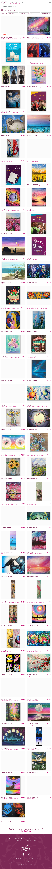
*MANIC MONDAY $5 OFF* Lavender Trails (36, 479)
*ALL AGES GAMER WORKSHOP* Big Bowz (10, 308)
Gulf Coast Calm (4, 283)
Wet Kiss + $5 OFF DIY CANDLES (34, 651)
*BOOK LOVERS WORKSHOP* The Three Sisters (11, 87)
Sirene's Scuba (30, 332)
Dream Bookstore (31, 357)
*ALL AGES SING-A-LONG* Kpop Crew (9, 774)
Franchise (31, 841)
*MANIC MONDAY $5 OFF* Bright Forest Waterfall (11, 725)
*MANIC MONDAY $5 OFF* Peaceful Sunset (36, 577)
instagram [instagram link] (29, 854)
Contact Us (34, 858)
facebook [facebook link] (23, 854)
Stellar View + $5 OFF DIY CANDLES (34, 553)
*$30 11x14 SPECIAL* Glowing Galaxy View (10, 210)
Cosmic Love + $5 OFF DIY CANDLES (9, 406)
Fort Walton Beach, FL (7, 6)
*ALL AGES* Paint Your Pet (32, 700)
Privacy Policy (18, 858)
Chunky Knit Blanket (31, 798)
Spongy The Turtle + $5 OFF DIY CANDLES (36, 455)
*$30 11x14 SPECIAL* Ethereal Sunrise (9, 504)
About (18, 841)
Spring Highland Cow (31, 504)
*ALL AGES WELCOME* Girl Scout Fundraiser (10, 577)
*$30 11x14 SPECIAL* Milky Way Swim (34, 381)
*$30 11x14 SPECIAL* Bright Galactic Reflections (37, 626)
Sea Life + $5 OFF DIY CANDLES (8, 161)
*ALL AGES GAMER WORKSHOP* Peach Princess (11, 332)
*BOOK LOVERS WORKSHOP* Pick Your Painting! (11, 529)
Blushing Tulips (4, 234)
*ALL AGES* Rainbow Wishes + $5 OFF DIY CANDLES (12, 455)
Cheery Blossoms (30, 676)
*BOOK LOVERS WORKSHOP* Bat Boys (35, 63)
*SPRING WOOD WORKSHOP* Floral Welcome (11, 626)
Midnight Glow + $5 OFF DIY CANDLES (9, 112)
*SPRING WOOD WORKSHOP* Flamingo (35, 602)
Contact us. (26, 831)
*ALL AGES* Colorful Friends (7, 676)
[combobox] (13, 13)
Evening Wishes (30, 774)
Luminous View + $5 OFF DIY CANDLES (9, 798)
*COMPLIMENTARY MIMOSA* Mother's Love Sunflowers (13, 479)
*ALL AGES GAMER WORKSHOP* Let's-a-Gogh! (37, 308)
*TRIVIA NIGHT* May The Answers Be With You (11, 259)
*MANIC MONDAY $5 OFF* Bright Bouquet (10, 357)
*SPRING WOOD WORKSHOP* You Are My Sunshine (12, 602)
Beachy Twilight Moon (31, 725)
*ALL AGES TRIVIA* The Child (33, 529)
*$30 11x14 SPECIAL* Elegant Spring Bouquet (36, 87)
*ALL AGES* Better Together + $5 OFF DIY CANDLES (38, 406)
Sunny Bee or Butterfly (6, 651)
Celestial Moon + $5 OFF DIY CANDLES (9, 700)
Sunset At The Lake (31, 210)
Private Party (34, 838)
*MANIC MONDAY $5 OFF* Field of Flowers (36, 185)
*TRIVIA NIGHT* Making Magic (33, 749)
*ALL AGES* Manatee (5, 136)
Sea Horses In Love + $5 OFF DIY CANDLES (36, 283)
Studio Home (14, 2)
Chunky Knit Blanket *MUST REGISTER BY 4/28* (11, 381)
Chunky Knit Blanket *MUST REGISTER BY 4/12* (11, 38)
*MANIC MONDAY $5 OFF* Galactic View (35, 38)
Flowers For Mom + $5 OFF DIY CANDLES (10, 430)
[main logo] (4, 1)
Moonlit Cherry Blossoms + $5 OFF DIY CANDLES (37, 430)
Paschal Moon (30, 136)
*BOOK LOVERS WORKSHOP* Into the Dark (10, 823)
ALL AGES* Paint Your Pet (32, 161)
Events (22, 2)
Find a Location (15, 838)
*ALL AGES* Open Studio (32, 259)
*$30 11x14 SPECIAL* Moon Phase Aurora (9, 749)
